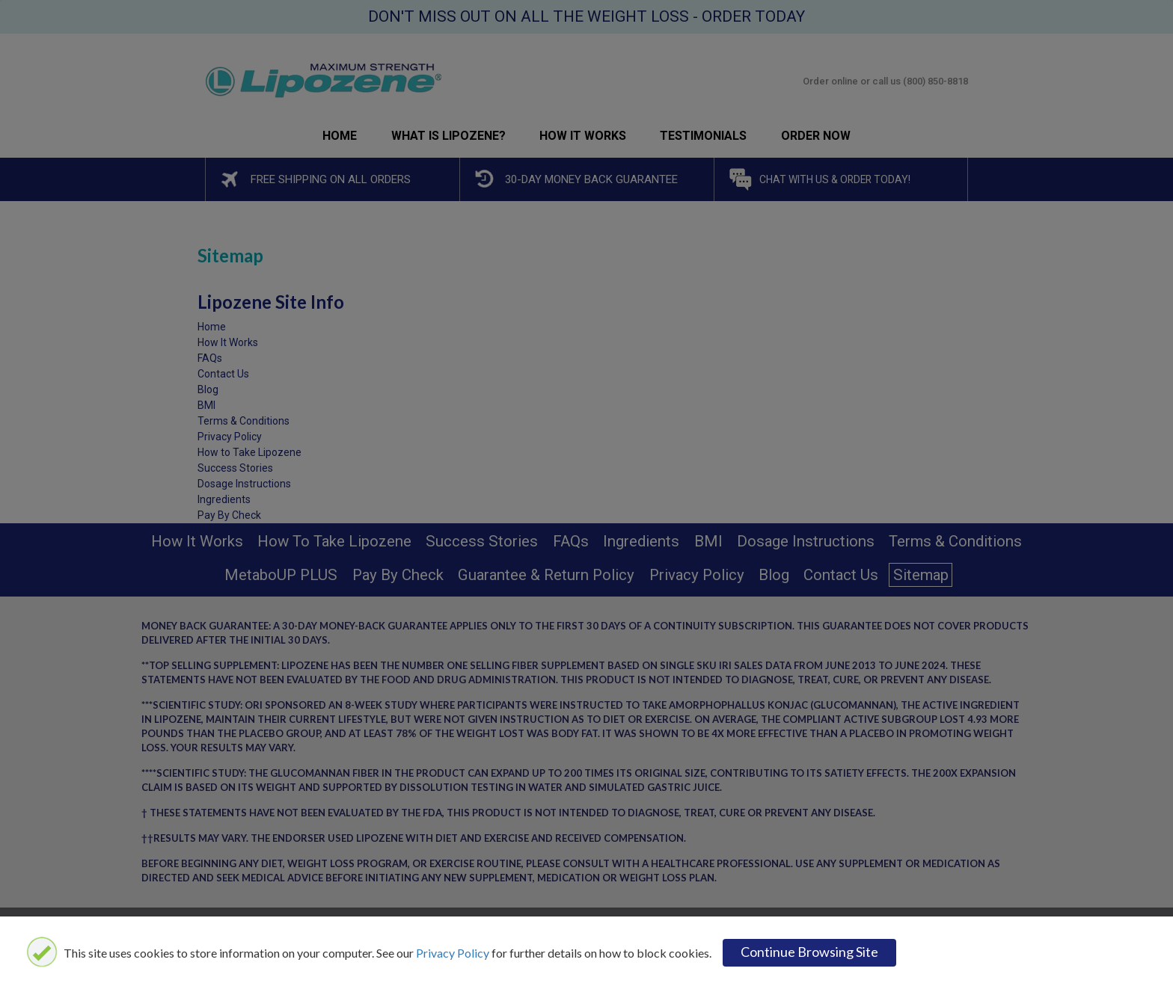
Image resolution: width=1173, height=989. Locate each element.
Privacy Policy (452, 953)
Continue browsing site (809, 951)
